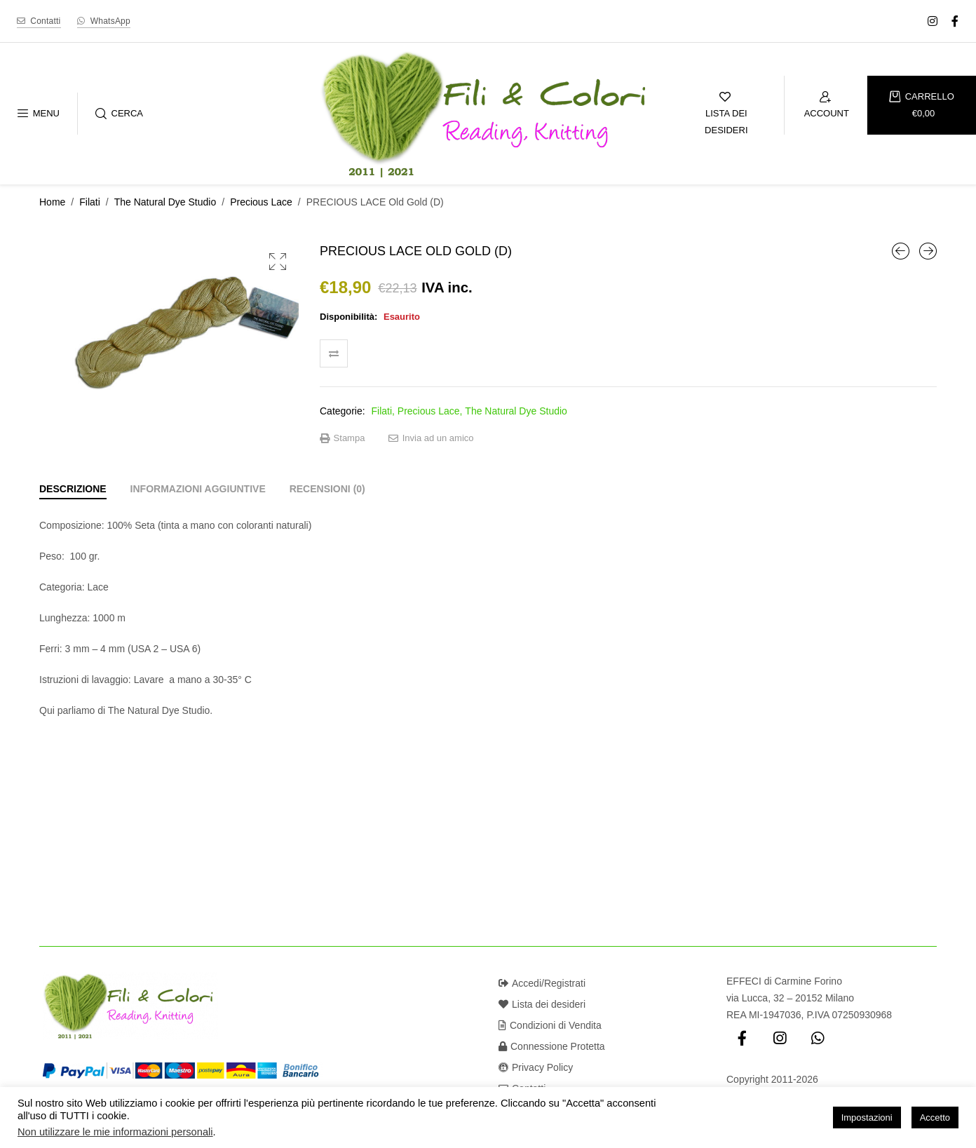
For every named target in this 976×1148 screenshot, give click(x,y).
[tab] (73, 488)
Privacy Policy (536, 1067)
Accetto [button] (935, 1117)
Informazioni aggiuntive (198, 488)
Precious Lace (261, 202)
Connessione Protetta (552, 1046)
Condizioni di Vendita (550, 1025)
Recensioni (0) (327, 488)
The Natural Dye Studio (165, 202)
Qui (47, 710)
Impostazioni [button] (867, 1117)
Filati (89, 202)
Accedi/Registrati (542, 983)
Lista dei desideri (542, 1004)
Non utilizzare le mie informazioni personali (115, 1131)
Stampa (342, 438)
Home (52, 202)
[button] (278, 262)
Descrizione (73, 488)
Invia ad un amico (431, 438)
